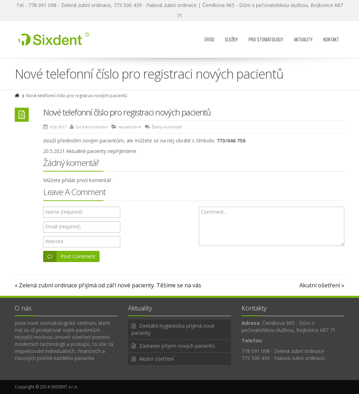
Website (54, 241)
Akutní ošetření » (321, 285)
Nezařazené (129, 126)
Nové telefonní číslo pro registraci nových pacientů (127, 112)
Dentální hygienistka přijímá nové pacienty (173, 329)
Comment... (214, 211)
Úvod (209, 39)
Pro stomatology (266, 39)
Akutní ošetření (156, 358)
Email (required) (63, 226)
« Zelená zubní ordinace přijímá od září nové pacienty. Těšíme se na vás (108, 285)
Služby (231, 39)
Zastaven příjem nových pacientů (177, 345)
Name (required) (63, 211)
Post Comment (69, 256)
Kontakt (331, 39)
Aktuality (303, 39)
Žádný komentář (166, 126)
